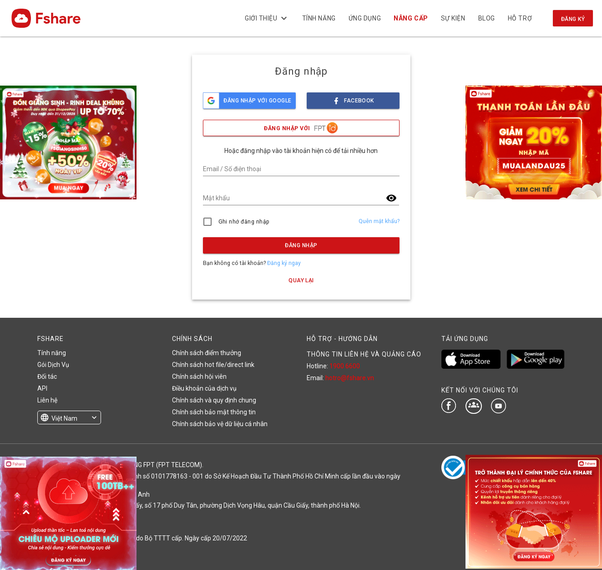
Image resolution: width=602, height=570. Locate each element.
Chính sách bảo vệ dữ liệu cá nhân (220, 424)
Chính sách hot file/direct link (213, 364)
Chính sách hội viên (199, 376)
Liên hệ (47, 400)
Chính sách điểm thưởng (206, 352)
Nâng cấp (411, 18)
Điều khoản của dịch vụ (204, 388)
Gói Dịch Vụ (53, 364)
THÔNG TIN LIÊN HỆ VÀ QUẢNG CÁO (364, 354)
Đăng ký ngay (284, 263)
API (42, 388)
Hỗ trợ (520, 18)
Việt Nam (64, 418)
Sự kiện (452, 18)
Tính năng (318, 18)
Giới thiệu (267, 18)
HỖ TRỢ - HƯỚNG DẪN (342, 338)
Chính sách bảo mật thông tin (214, 412)
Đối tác (47, 376)
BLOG (486, 18)
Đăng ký (573, 19)
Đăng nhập (301, 245)
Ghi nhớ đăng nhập (244, 222)
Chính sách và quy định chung (214, 400)
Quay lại (301, 280)
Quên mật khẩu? (379, 221)
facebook (353, 98)
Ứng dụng (365, 18)
